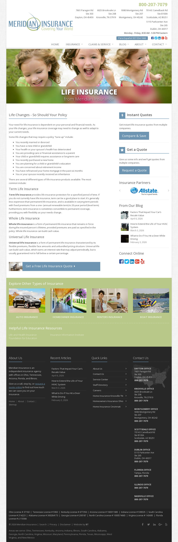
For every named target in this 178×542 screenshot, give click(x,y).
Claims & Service (101, 44)
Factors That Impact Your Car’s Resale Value (144, 215)
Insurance (74, 44)
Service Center (110, 379)
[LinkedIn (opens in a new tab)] (159, 38)
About (141, 44)
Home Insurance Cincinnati (110, 406)
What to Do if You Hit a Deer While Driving (144, 239)
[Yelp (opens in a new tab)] (166, 38)
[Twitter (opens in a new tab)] (156, 38)
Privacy (53, 524)
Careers (110, 390)
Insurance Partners (134, 182)
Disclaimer (65, 524)
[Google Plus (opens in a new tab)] (162, 38)
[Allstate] (144, 191)
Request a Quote (134, 170)
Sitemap (13, 404)
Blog (124, 44)
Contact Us (110, 374)
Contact (159, 44)
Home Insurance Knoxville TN (110, 395)
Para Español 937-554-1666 (132, 38)
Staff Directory (110, 384)
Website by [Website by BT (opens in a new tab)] (81, 524)
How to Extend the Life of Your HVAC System (144, 227)
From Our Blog (131, 205)
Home (55, 44)
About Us (110, 368)
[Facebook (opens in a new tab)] (152, 38)
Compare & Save (134, 136)
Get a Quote (42, 266)
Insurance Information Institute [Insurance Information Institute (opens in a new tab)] (67, 334)
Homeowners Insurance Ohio (110, 401)
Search (43, 524)
